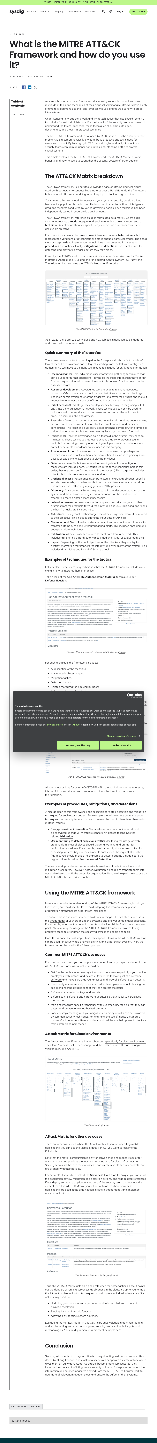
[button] (31, 11)
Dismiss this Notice (121, 745)
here (118, 1330)
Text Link (17, 114)
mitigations (96, 1013)
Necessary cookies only (78, 745)
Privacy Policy (55, 724)
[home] (16, 11)
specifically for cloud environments (125, 1041)
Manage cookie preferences (121, 736)
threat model (57, 920)
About (76, 724)
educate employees (110, 984)
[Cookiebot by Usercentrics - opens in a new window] (129, 695)
